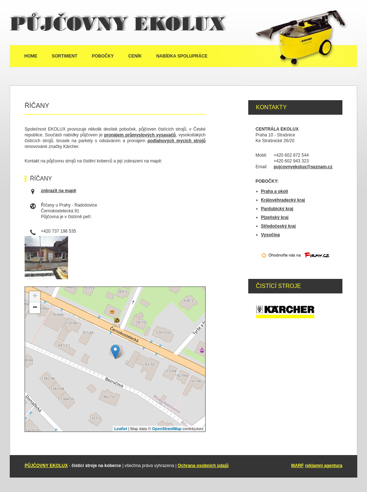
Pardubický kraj (277, 208)
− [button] (35, 307)
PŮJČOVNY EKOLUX (46, 465)
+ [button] (35, 296)
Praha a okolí (274, 191)
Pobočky (103, 56)
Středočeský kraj (278, 226)
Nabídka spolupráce (182, 56)
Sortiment (64, 56)
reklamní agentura (323, 465)
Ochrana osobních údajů (203, 465)
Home (30, 56)
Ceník (135, 56)
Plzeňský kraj (274, 217)
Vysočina (270, 234)
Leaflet (120, 429)
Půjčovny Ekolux (118, 22)
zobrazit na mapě (58, 190)
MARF (297, 465)
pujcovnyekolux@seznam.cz (303, 166)
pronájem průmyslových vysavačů (140, 134)
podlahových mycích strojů (176, 140)
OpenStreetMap (166, 429)
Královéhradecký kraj (283, 200)
